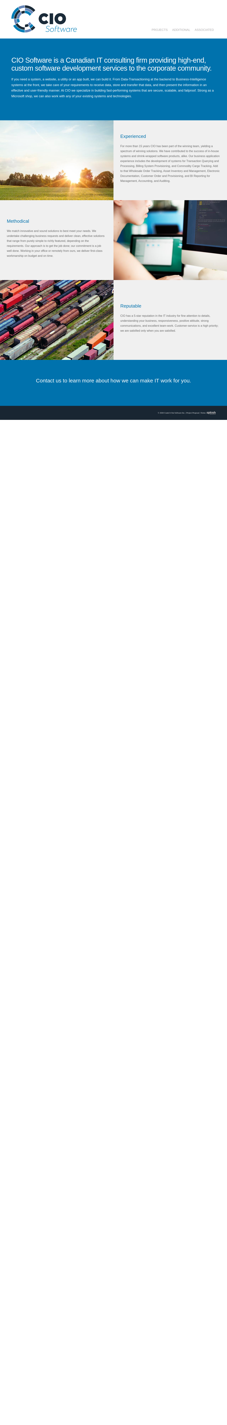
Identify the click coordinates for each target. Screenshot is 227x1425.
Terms (203, 413)
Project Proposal (192, 413)
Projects (160, 30)
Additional (181, 30)
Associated (204, 30)
